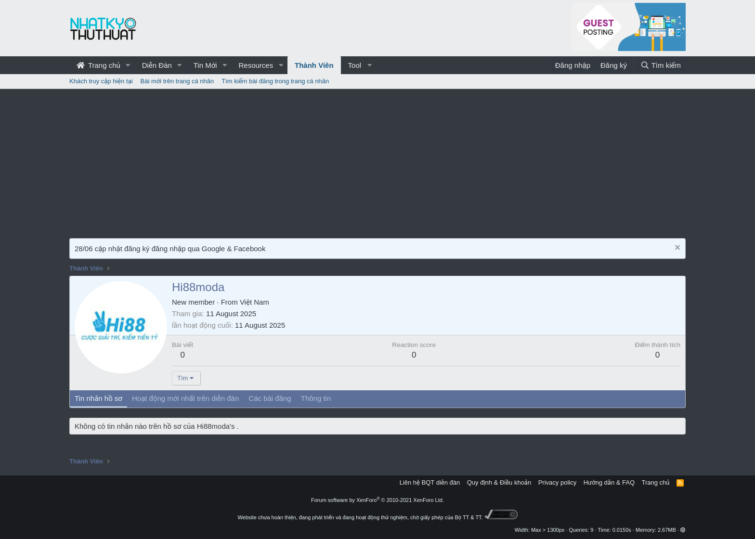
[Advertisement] (377, 161)
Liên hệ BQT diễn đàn (430, 482)
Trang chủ (98, 65)
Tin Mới (205, 65)
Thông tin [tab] (316, 398)
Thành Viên (314, 65)
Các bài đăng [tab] (269, 398)
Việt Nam (254, 302)
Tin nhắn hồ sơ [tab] (98, 398)
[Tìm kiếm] (661, 65)
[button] (128, 65)
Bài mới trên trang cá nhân (177, 81)
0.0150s (621, 530)
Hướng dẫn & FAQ (609, 482)
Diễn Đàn (157, 65)
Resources (255, 65)
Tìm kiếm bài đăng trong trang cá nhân (275, 81)
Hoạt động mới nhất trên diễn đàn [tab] (185, 398)
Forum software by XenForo (377, 500)
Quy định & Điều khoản (499, 482)
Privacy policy (557, 482)
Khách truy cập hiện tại (101, 81)
